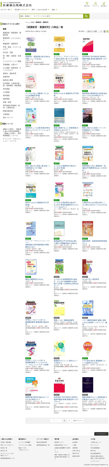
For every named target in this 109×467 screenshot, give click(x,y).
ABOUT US (75, 453)
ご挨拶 (74, 445)
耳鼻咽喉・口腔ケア (10, 65)
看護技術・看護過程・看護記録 (12, 34)
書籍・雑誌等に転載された (62, 457)
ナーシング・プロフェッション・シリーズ (12, 140)
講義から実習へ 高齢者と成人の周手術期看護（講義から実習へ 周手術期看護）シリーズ (12, 132)
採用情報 (75, 448)
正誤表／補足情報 (6, 442)
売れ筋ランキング (21, 10)
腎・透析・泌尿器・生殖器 (12, 57)
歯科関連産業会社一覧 (43, 445)
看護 (32, 22)
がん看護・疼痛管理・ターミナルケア (12, 69)
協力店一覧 (4, 450)
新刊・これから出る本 (39, 10)
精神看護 (6, 99)
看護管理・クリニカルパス (12, 39)
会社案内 (75, 442)
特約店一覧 (4, 448)
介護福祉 (6, 114)
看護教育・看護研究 (10, 44)
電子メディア (8, 117)
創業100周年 (76, 456)
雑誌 (53, 10)
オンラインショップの (9, 455)
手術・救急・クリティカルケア (12, 48)
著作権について (59, 442)
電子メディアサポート (7, 445)
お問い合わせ (76, 450)
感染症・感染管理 (9, 73)
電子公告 (93, 450)
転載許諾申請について (60, 445)
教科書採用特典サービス (8, 458)
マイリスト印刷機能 (24, 442)
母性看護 (6, 95)
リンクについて (95, 461)
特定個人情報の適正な (98, 457)
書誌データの (27, 449)
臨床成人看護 (8, 80)
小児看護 (6, 92)
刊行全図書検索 (95, 448)
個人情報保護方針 (95, 453)
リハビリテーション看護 (12, 61)
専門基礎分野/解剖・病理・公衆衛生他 (11, 107)
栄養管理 (6, 77)
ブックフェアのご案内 (25, 445)
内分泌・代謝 (8, 52)
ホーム (27, 22)
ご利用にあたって (95, 442)
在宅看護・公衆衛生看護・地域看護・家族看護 (12, 84)
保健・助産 (7, 102)
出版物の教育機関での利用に (62, 450)
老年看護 (6, 89)
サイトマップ (94, 445)
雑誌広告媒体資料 (42, 442)
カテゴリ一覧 (5, 10)
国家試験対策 (8, 111)
